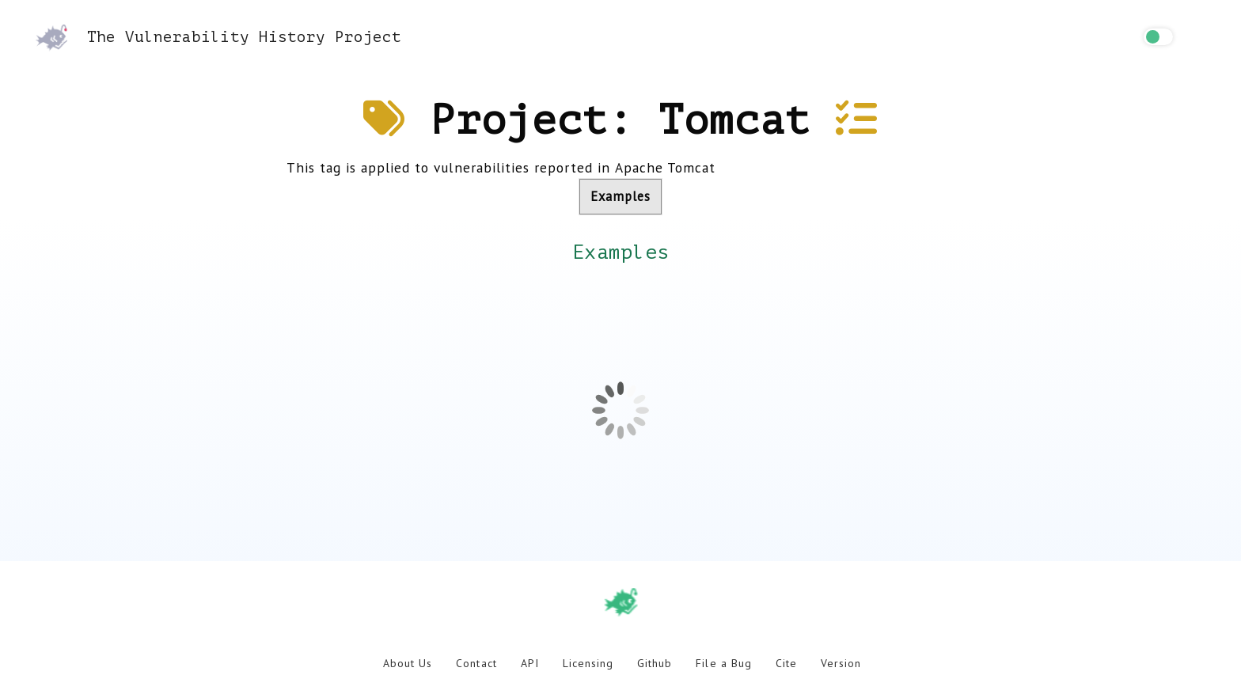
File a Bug (723, 663)
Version (841, 663)
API (530, 663)
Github (654, 663)
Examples (620, 196)
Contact (476, 663)
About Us (407, 663)
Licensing (588, 663)
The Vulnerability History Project (218, 36)
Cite (786, 663)
